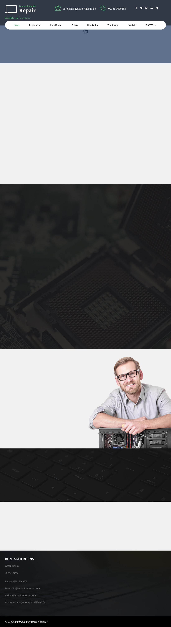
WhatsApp (113, 25)
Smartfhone (56, 25)
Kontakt (132, 25)
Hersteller (92, 25)
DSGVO (149, 25)
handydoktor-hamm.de (24, 595)
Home (17, 25)
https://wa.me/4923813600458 (31, 602)
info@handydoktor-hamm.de (25, 588)
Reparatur (34, 25)
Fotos (75, 25)
